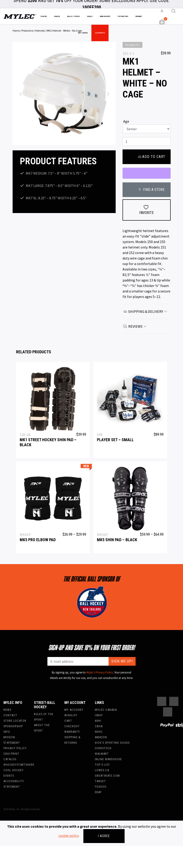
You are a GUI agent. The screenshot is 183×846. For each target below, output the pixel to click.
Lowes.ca (102, 770)
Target (100, 781)
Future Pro (123, 16)
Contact (10, 715)
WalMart (102, 753)
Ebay (98, 792)
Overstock (103, 748)
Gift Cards (83, 33)
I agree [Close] (104, 836)
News (7, 709)
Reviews (135, 326)
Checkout (72, 726)
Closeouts (100, 33)
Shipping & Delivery (145, 311)
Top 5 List (102, 764)
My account (73, 709)
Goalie (57, 16)
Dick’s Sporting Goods (112, 742)
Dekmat (138, 16)
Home (16, 30)
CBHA (99, 726)
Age (126, 121)
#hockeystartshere (18, 764)
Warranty (72, 731)
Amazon (101, 737)
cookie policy (68, 835)
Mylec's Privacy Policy (99, 672)
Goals (90, 16)
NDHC (99, 731)
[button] (20, 93)
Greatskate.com (107, 775)
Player (44, 16)
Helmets (40, 30)
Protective (27, 30)
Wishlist (70, 715)
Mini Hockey (105, 16)
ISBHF (99, 715)
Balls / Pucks (73, 16)
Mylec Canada (106, 709)
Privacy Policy (15, 748)
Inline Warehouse (108, 759)
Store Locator (14, 720)
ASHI (98, 720)
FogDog (101, 786)
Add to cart (151, 156)
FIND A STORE (150, 189)
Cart (68, 720)
